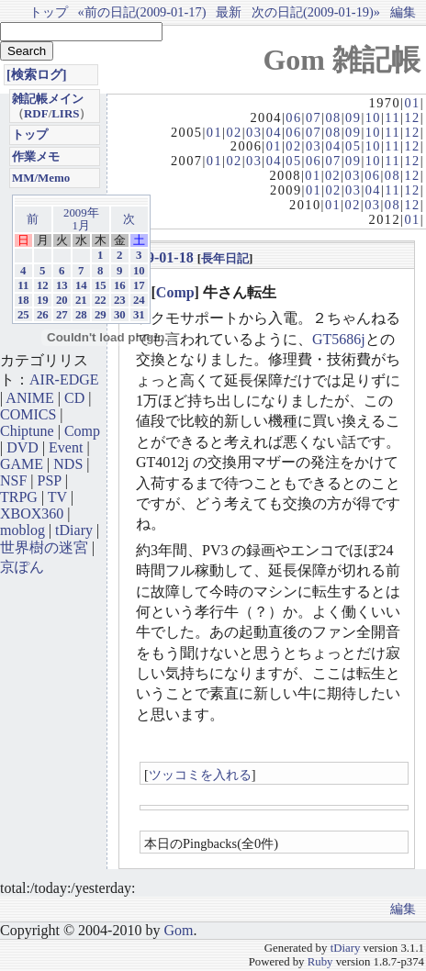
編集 (403, 12)
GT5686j (338, 339)
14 (81, 285)
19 (43, 300)
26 (43, 314)
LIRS (65, 113)
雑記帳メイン (48, 99)
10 (373, 117)
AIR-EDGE (64, 379)
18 (23, 300)
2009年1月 (81, 219)
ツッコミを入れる (200, 774)
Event (66, 447)
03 (254, 132)
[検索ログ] (36, 74)
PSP (50, 480)
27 (62, 314)
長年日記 (225, 258)
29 (100, 314)
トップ (48, 12)
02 (233, 132)
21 (81, 300)
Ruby (320, 961)
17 (139, 285)
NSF (13, 480)
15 (100, 285)
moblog (22, 530)
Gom (178, 930)
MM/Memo (41, 177)
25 (23, 314)
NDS (68, 464)
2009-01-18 (159, 257)
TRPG (19, 497)
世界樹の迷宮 (44, 547)
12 (412, 117)
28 (81, 314)
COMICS (28, 414)
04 (274, 132)
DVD (22, 447)
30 (120, 314)
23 (120, 300)
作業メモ (36, 156)
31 (139, 314)
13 (62, 285)
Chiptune (27, 431)
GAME (21, 464)
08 (333, 117)
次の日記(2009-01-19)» (316, 12)
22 (100, 300)
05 (353, 146)
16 (120, 285)
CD (74, 398)
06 (293, 117)
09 (353, 117)
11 (392, 117)
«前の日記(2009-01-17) (142, 12)
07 (313, 117)
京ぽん (22, 567)
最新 (228, 12)
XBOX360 (31, 513)
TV (57, 497)
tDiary (74, 530)
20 (62, 300)
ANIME (29, 398)
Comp (175, 292)
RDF (36, 113)
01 (412, 102)
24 (139, 300)
